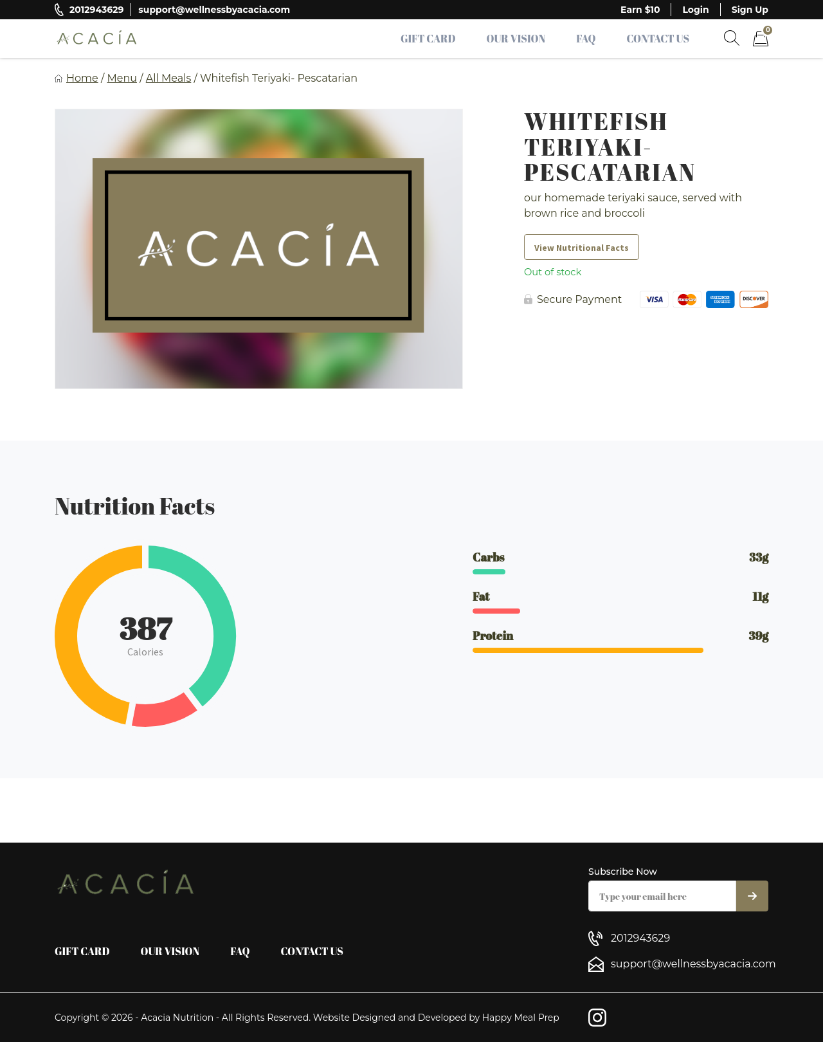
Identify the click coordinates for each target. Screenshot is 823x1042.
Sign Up (750, 9)
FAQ (585, 39)
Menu (122, 78)
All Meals (169, 78)
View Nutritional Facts (581, 247)
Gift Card (428, 39)
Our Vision (516, 39)
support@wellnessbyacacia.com (214, 9)
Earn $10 (640, 9)
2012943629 (96, 9)
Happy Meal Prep (520, 1017)
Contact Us (657, 39)
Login (695, 9)
